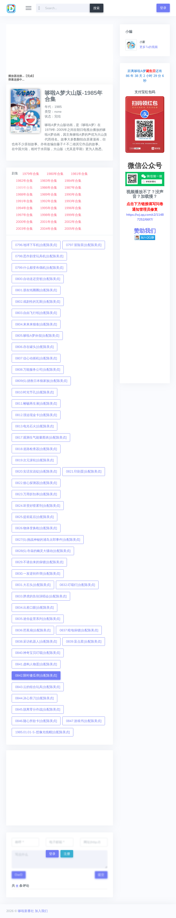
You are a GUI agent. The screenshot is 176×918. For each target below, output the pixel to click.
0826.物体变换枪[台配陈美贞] (36, 528)
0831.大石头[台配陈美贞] (33, 585)
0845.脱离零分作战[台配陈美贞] (37, 709)
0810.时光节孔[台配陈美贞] (34, 392)
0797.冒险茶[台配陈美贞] (84, 245)
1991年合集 (24, 201)
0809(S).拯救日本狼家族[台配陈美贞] (41, 381)
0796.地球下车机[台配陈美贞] (36, 245)
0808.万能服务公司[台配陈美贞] (37, 369)
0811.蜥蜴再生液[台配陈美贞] (36, 403)
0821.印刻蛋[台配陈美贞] (84, 471)
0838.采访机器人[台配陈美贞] (36, 641)
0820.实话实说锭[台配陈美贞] (36, 471)
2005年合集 (72, 229)
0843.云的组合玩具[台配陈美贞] (37, 687)
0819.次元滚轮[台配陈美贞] (34, 460)
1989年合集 (48, 194)
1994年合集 (24, 208)
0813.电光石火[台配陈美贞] (34, 426)
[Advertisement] (60, 788)
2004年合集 (48, 229)
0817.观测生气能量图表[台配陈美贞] (41, 437)
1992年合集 (48, 201)
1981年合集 (79, 174)
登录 (163, 8)
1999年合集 (72, 215)
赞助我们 (145, 231)
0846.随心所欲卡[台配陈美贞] (36, 721)
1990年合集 (72, 194)
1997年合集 (24, 215)
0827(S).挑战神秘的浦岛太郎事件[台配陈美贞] (47, 539)
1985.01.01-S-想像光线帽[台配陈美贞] (42, 732)
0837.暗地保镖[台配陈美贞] (79, 630)
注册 (67, 854)
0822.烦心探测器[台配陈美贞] (36, 483)
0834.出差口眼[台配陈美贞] (34, 607)
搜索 (96, 8)
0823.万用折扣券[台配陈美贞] (36, 494)
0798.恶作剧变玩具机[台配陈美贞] (39, 256)
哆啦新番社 (26, 911)
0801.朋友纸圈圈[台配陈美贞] (36, 290)
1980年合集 (55, 174)
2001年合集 (48, 222)
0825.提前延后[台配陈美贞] (34, 517)
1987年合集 (72, 187)
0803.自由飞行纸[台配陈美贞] (36, 313)
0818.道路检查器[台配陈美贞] (36, 449)
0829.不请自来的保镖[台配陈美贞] (39, 562)
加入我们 (41, 911)
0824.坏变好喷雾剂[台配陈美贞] (37, 506)
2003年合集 (24, 229)
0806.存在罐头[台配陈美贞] (34, 347)
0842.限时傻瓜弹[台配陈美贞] (36, 675)
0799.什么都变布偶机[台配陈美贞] (39, 268)
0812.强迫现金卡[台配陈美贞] (36, 415)
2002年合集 (72, 222)
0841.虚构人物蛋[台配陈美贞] (36, 664)
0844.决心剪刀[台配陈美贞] (34, 698)
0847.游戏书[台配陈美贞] (84, 721)
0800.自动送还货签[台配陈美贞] (37, 279)
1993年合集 (72, 201)
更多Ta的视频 (149, 47)
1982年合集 (24, 181)
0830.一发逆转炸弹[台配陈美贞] (37, 573)
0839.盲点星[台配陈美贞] (84, 641)
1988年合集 (24, 194)
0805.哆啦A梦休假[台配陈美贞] (37, 335)
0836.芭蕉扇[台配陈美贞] (33, 630)
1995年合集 (48, 208)
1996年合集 (72, 208)
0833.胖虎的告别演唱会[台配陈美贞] (41, 596)
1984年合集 (72, 181)
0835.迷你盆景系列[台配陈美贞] (37, 619)
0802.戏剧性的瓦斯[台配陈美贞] (37, 301)
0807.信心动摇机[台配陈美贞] (36, 358)
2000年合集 (24, 222)
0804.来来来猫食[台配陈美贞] (36, 324)
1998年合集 (48, 215)
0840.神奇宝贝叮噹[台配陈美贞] (37, 653)
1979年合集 (30, 174)
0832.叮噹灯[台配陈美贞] (77, 585)
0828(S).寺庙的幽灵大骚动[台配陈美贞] (43, 551)
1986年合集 (48, 187)
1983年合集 (48, 181)
